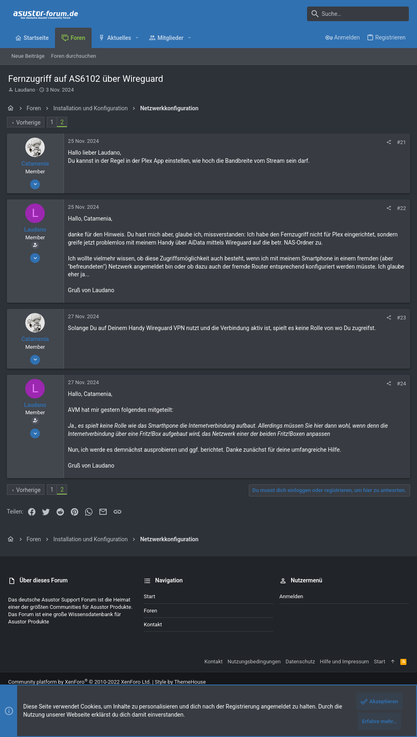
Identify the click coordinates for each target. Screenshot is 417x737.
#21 (400, 142)
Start (149, 596)
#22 (400, 208)
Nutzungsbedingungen (254, 661)
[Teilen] (387, 142)
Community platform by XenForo (79, 682)
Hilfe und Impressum (344, 661)
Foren (150, 611)
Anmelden (291, 596)
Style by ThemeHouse (180, 682)
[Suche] (358, 14)
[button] (137, 37)
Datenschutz (300, 661)
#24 (400, 384)
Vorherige (30, 122)
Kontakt (153, 624)
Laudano (25, 90)
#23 (400, 318)
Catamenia (36, 163)
